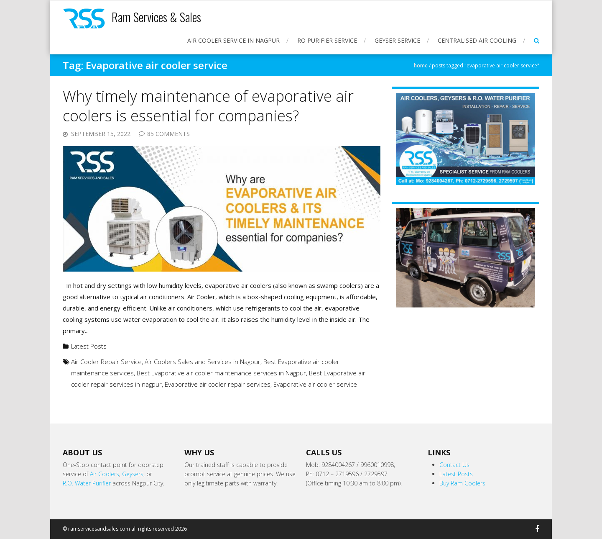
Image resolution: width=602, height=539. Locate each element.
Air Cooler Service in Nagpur (233, 40)
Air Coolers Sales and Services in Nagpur (202, 361)
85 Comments (168, 134)
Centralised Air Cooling (477, 40)
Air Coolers (104, 474)
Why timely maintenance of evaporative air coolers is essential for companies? (208, 106)
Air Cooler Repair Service (106, 361)
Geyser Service (397, 40)
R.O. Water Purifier (87, 483)
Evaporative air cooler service (315, 384)
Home (421, 65)
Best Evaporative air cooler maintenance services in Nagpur (221, 373)
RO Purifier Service (327, 40)
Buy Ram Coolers (462, 483)
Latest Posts (89, 346)
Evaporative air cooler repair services (217, 384)
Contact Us (454, 465)
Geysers (132, 474)
